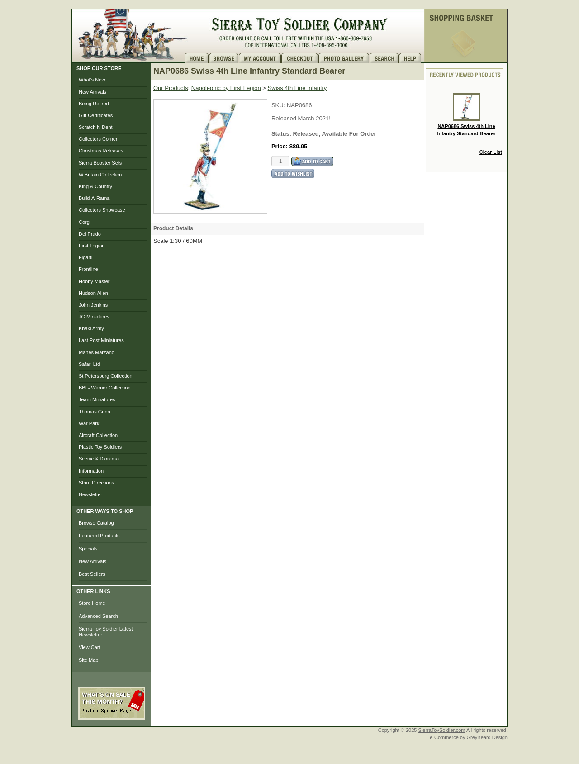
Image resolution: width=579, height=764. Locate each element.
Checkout (299, 58)
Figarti (86, 257)
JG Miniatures (94, 316)
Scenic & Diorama (99, 458)
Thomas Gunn (94, 411)
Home (197, 58)
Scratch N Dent (96, 127)
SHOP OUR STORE (98, 68)
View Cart (89, 647)
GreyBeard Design (487, 737)
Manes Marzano (96, 352)
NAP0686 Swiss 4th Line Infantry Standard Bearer (466, 114)
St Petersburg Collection (106, 376)
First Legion (91, 245)
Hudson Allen (93, 293)
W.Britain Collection (100, 174)
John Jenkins (93, 305)
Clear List (490, 152)
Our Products (170, 88)
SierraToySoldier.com (441, 730)
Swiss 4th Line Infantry (297, 88)
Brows (224, 58)
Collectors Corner (98, 139)
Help (411, 58)
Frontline (88, 269)
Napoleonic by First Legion (226, 88)
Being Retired (94, 103)
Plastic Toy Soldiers (100, 447)
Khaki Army (91, 328)
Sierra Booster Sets (100, 163)
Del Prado (90, 234)
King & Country (95, 186)
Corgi (84, 222)
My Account (260, 58)
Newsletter (90, 494)
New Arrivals (92, 92)
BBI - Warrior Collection (105, 387)
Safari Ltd (89, 364)
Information (91, 471)
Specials (88, 548)
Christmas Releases (101, 150)
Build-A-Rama (94, 198)
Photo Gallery (344, 58)
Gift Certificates (96, 115)
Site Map (88, 660)
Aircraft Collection (98, 435)
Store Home (92, 603)
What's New (92, 79)
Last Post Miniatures (101, 340)
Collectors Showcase (102, 210)
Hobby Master (94, 281)
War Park (89, 423)
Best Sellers (92, 574)
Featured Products (99, 535)
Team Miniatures (97, 399)
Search (384, 58)
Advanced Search (98, 616)
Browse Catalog (96, 523)
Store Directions (96, 482)
